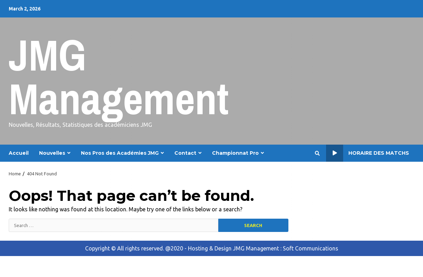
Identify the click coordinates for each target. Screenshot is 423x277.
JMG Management (119, 76)
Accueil (19, 153)
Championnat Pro (235, 153)
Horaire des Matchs (367, 153)
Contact (185, 153)
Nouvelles (52, 153)
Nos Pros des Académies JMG (120, 153)
